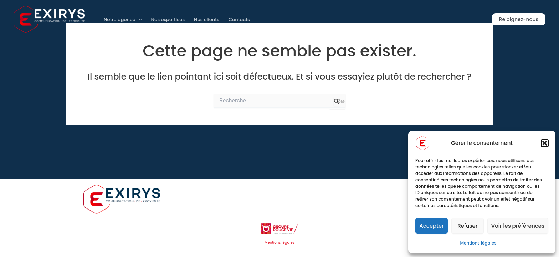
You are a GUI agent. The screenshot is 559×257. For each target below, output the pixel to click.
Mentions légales (478, 243)
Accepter (431, 226)
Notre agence (123, 19)
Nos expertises (168, 19)
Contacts (239, 19)
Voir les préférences (517, 226)
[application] (138, 19)
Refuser (467, 226)
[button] (544, 143)
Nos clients (206, 19)
